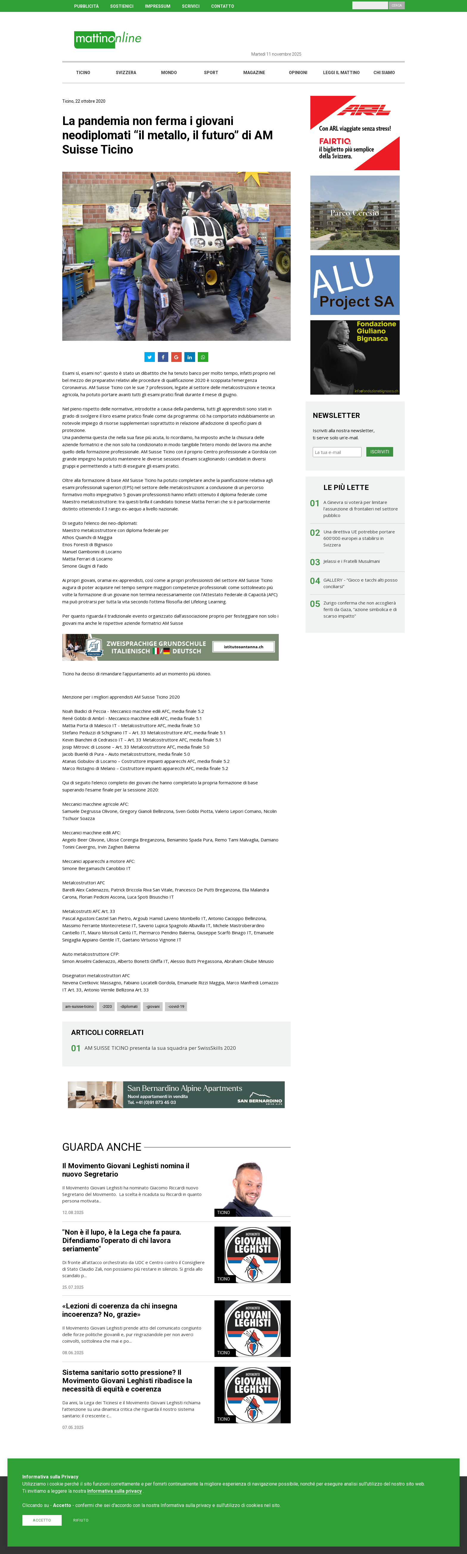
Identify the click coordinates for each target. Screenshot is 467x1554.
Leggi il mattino (341, 72)
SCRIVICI (191, 6)
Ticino (83, 72)
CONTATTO (222, 6)
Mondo (169, 72)
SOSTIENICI (121, 6)
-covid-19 (176, 1006)
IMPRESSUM (157, 6)
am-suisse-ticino (79, 1006)
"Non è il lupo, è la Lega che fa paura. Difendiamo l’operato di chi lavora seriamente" (121, 1240)
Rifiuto (81, 1520)
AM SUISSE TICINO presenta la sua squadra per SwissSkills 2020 (160, 1047)
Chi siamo (384, 72)
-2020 (107, 1006)
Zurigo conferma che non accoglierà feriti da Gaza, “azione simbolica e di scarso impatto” (360, 609)
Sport (211, 72)
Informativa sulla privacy (114, 1491)
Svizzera (126, 72)
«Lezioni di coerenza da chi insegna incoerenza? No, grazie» (119, 1310)
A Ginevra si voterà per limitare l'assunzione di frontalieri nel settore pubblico (360, 508)
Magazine (254, 72)
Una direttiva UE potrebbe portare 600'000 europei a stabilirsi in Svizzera (359, 538)
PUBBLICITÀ (86, 6)
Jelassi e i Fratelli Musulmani (351, 561)
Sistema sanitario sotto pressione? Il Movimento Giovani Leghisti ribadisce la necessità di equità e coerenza (127, 1380)
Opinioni (298, 72)
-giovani (153, 1006)
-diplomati (129, 1006)
